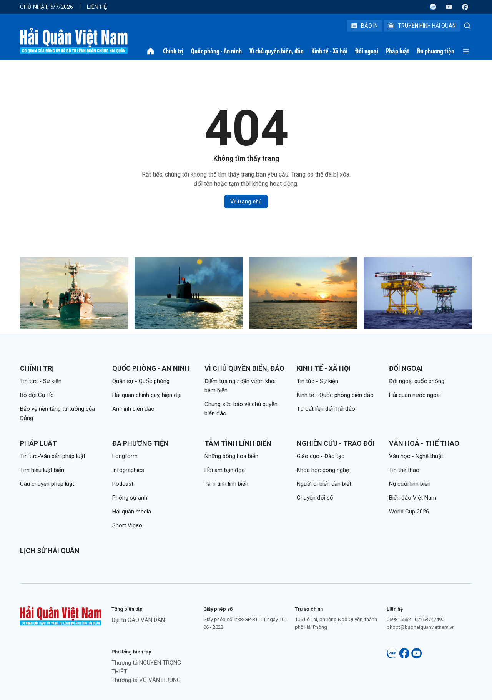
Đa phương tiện (435, 51)
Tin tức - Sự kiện (41, 381)
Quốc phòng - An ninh (216, 51)
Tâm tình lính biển (237, 443)
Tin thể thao (404, 470)
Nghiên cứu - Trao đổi (335, 443)
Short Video (127, 525)
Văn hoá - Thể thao (424, 443)
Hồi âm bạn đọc (224, 470)
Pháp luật (397, 51)
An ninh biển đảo (133, 408)
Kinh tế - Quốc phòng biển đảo (335, 395)
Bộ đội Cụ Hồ (37, 395)
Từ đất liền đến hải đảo (326, 408)
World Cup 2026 (409, 511)
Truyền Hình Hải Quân (421, 26)
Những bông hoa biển (231, 456)
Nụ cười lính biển (409, 483)
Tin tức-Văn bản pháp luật (52, 456)
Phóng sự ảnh (129, 497)
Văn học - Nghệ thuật (416, 456)
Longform (125, 456)
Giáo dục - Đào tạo (321, 456)
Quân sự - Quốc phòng (141, 381)
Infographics (128, 470)
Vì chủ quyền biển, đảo (276, 51)
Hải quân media (131, 511)
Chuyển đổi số (315, 497)
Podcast (122, 483)
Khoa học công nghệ (323, 470)
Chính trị (173, 51)
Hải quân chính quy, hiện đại (146, 395)
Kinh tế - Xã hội (329, 51)
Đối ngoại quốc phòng (416, 381)
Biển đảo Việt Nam (412, 497)
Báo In (364, 26)
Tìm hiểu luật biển (42, 470)
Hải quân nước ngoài (415, 395)
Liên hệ (97, 6)
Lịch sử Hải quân (50, 551)
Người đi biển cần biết (324, 483)
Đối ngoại (366, 51)
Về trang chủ (246, 201)
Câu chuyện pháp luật (47, 483)
